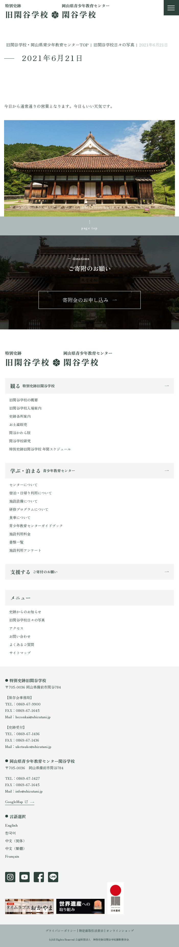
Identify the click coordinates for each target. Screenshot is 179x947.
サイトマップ (20, 652)
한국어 (10, 832)
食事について (20, 517)
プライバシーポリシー (60, 930)
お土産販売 (18, 424)
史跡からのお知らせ (25, 611)
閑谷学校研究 (20, 440)
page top (89, 227)
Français (12, 856)
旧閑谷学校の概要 (23, 399)
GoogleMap (14, 801)
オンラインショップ (120, 930)
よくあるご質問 (21, 644)
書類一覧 (16, 542)
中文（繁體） (16, 848)
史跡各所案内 (20, 416)
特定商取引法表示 (91, 930)
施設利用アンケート (25, 550)
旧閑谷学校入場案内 (25, 408)
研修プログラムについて (29, 509)
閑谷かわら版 (20, 432)
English (11, 825)
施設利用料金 (20, 533)
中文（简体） (16, 840)
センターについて (23, 484)
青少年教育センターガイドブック (36, 525)
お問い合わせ (20, 636)
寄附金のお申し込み (86, 300)
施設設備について (23, 501)
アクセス (16, 628)
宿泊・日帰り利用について (30, 492)
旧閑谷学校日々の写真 (27, 619)
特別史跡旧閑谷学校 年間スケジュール (40, 449)
